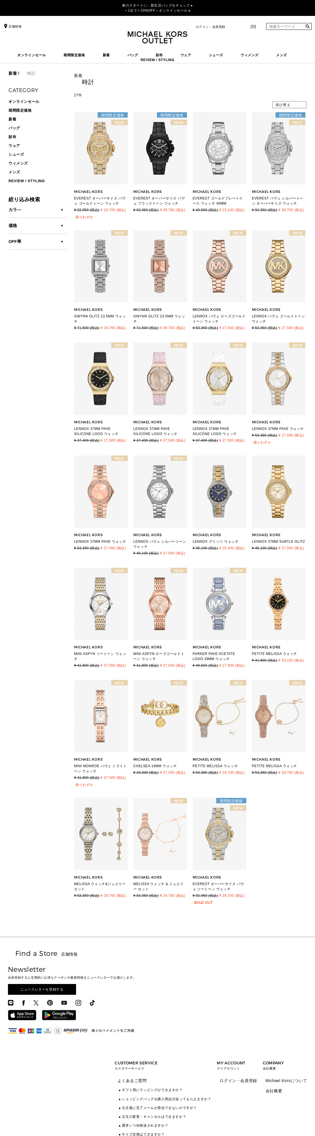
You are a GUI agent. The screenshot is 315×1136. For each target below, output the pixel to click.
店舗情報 (12, 26)
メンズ (281, 55)
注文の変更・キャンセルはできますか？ (154, 1117)
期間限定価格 (74, 55)
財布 (159, 55)
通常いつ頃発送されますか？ (145, 1125)
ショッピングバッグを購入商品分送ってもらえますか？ (166, 1099)
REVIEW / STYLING (158, 60)
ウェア (185, 55)
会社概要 (274, 1091)
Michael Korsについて (286, 1080)
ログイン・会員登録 (210, 26)
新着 (106, 55)
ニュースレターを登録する (41, 989)
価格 (13, 225)
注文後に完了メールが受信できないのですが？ (159, 1108)
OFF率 (15, 241)
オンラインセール (31, 55)
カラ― (15, 209)
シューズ (216, 55)
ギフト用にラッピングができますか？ (152, 1090)
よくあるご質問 (131, 1080)
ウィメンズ (250, 55)
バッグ (132, 55)
